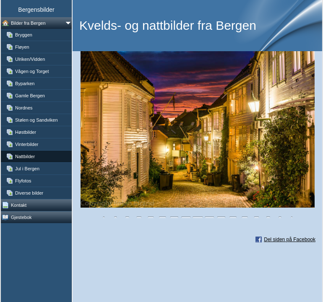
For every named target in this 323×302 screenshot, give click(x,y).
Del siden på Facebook (289, 239)
